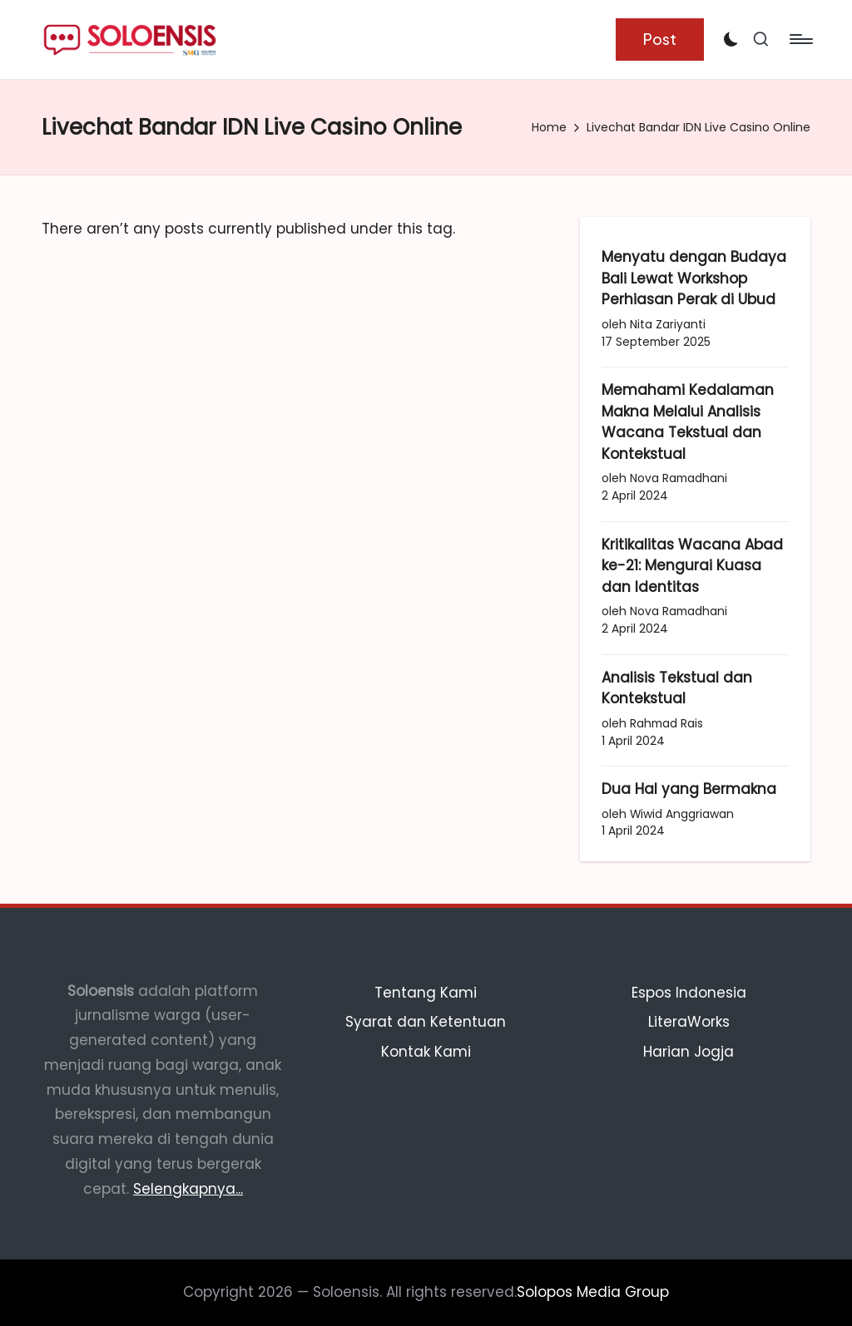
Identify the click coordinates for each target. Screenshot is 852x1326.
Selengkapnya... (188, 1189)
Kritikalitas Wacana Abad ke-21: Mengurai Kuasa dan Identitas (692, 566)
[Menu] (800, 39)
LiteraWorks (689, 1022)
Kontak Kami (426, 1052)
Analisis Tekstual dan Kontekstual (677, 688)
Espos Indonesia (689, 993)
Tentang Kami (425, 993)
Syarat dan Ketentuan (425, 1022)
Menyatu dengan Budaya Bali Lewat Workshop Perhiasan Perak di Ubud (694, 278)
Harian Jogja (688, 1052)
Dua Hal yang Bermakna (689, 789)
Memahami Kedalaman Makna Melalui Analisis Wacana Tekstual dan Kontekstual (688, 422)
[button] (660, 39)
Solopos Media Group (593, 1292)
